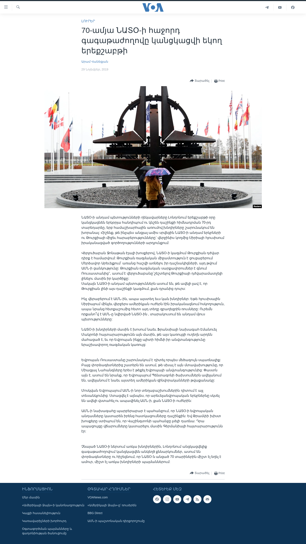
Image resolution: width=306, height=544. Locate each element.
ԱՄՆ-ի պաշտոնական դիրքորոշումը (116, 521)
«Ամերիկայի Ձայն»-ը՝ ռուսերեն (112, 505)
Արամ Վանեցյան (94, 61)
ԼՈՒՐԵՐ (88, 21)
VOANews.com (98, 497)
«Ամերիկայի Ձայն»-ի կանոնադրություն (53, 505)
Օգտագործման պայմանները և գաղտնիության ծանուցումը (47, 531)
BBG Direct (95, 513)
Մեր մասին (31, 497)
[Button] (199, 81)
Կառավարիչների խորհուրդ (44, 521)
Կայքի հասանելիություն (41, 513)
